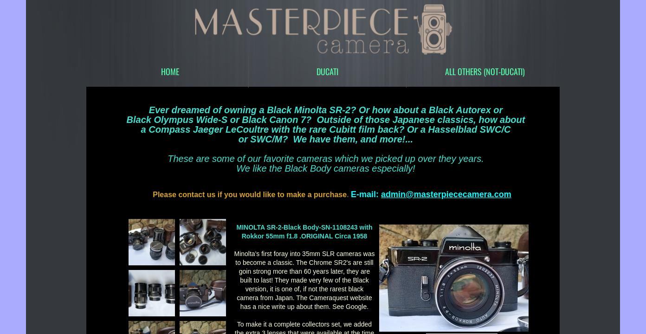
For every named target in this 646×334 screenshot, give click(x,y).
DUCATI (327, 71)
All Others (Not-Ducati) (485, 71)
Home (170, 71)
